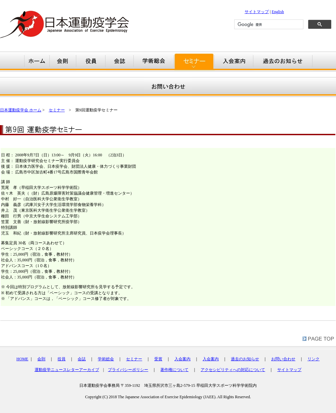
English (277, 11)
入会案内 (182, 359)
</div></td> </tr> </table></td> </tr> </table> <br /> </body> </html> (168, 394)
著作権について (174, 369)
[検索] (268, 24)
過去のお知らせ (245, 359)
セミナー (57, 110)
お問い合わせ (283, 359)
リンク (313, 359)
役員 (61, 359)
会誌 (82, 359)
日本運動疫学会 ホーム (20, 110)
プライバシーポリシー (128, 369)
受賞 (158, 359)
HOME (22, 359)
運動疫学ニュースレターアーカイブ (67, 369)
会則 (41, 359)
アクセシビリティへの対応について (233, 369)
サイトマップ (257, 11)
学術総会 (106, 359)
